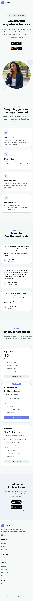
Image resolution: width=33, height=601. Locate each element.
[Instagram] (9, 535)
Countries (4, 549)
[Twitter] (2, 535)
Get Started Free (16, 376)
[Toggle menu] (30, 3)
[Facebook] (5, 535)
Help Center (4, 566)
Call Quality (4, 572)
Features (3, 543)
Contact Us (4, 569)
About (3, 558)
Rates (3, 546)
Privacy (3, 584)
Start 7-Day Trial (16, 417)
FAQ (2, 575)
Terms (3, 587)
